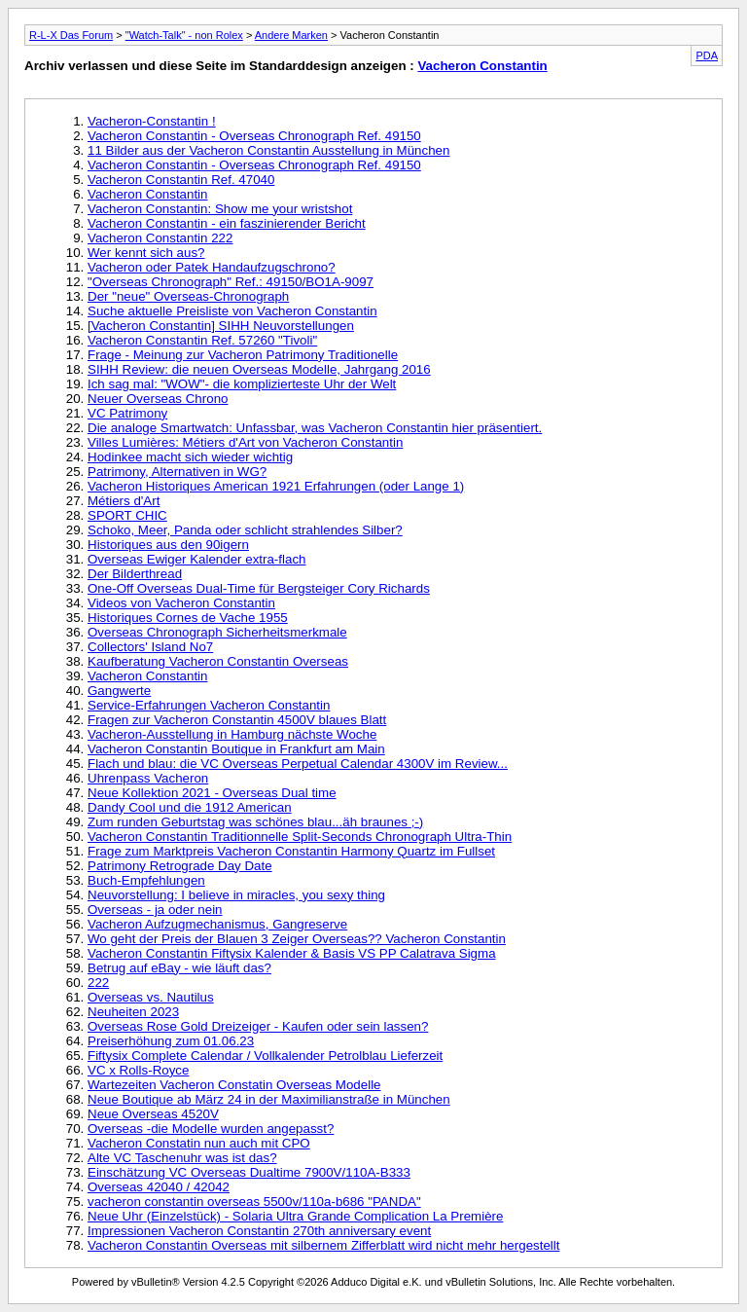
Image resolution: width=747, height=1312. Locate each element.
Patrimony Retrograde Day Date (180, 865)
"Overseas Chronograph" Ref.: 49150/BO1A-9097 (231, 281)
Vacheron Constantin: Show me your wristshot (220, 208)
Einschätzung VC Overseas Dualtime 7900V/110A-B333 (249, 1172)
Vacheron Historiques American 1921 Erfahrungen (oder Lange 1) (276, 486)
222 (98, 982)
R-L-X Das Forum (71, 35)
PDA (706, 55)
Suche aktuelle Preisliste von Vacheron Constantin (232, 311)
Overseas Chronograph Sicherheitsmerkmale (217, 632)
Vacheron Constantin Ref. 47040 (181, 179)
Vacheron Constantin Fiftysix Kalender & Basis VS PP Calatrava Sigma (292, 953)
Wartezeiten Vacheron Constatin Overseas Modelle (234, 1084)
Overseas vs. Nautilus (151, 997)
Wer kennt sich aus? (146, 252)
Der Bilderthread (135, 573)
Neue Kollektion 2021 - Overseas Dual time (212, 792)
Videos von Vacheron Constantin (181, 603)
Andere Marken (291, 35)
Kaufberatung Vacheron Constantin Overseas (218, 661)
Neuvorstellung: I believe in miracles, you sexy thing (236, 895)
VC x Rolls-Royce (138, 1070)
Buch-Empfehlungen (146, 880)
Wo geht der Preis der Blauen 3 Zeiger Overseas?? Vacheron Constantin (297, 938)
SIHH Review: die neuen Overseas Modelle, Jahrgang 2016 (259, 369)
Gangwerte (119, 690)
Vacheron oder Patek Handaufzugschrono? (212, 267)
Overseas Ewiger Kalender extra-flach (196, 559)
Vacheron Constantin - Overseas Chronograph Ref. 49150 (254, 135)
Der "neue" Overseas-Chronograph (188, 296)
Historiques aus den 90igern (168, 544)
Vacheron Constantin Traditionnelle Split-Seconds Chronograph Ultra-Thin (300, 836)
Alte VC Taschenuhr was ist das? (182, 1157)
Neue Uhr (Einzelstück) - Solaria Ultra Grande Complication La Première (295, 1216)
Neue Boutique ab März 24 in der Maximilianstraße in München (269, 1099)
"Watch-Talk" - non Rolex (184, 35)
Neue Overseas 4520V (153, 1114)
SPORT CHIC (127, 515)
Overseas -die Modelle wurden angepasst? (211, 1128)
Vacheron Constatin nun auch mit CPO (199, 1143)
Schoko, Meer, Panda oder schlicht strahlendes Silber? (245, 530)
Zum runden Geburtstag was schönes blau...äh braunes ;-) (255, 822)
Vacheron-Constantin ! (152, 121)
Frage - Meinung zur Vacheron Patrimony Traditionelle (243, 354)
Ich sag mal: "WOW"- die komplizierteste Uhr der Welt (242, 384)
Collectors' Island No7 (150, 646)
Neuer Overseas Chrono (158, 398)
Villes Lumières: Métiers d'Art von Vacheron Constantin (245, 442)
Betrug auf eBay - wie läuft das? (179, 968)
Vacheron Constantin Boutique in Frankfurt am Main (236, 749)
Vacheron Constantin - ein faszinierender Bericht (227, 223)
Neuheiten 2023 (133, 1011)
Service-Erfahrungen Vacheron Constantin (209, 705)
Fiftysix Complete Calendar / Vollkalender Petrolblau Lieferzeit (265, 1055)
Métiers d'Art (124, 500)
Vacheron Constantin (482, 65)
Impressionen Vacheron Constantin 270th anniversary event (259, 1230)
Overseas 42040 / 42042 (159, 1187)
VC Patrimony (127, 413)
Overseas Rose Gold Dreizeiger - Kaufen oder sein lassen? (258, 1026)
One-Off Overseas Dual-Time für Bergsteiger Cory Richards (259, 588)
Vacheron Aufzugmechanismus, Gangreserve (217, 924)
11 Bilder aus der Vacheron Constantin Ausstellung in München (268, 150)
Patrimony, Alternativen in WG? (177, 471)
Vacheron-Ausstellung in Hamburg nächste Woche (232, 734)
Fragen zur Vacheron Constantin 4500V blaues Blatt (237, 719)
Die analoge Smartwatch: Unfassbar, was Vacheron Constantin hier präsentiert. (315, 427)
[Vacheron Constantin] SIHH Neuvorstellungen (221, 325)
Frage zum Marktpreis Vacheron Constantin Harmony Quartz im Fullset (291, 851)
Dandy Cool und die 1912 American (190, 807)
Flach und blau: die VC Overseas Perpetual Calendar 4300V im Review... (298, 763)
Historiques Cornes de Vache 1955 (188, 617)
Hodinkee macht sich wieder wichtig (190, 457)
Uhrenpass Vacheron (148, 778)
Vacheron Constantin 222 (160, 238)
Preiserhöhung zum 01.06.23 (171, 1041)
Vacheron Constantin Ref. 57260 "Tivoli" (202, 340)
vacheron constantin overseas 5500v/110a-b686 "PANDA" (254, 1201)
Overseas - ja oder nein (155, 909)
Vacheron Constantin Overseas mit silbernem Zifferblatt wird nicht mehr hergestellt (323, 1245)
